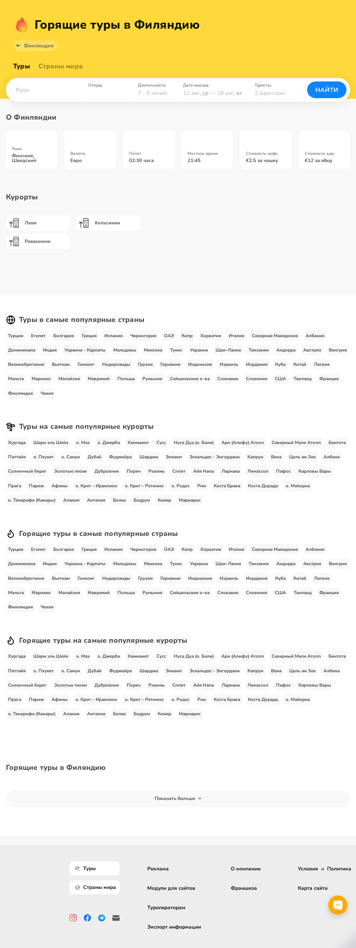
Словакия (227, 383)
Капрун (255, 461)
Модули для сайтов (171, 888)
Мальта (16, 383)
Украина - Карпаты (85, 354)
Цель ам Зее (302, 461)
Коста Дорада (263, 490)
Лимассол (257, 475)
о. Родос (180, 490)
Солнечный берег (27, 475)
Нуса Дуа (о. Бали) (194, 446)
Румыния (152, 383)
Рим (201, 490)
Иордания (256, 368)
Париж (36, 490)
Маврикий (99, 383)
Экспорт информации (174, 927)
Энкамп (174, 461)
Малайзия (69, 383)
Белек (119, 504)
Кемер (164, 504)
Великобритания (26, 368)
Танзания (259, 354)
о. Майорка (298, 490)
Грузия (145, 368)
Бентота (337, 446)
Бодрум (142, 504)
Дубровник (107, 475)
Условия (308, 868)
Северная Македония (275, 340)
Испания (113, 340)
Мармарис (190, 504)
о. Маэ (83, 446)
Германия (170, 368)
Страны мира (60, 70)
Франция (329, 383)
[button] (44, 94)
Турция (15, 340)
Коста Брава (227, 490)
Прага (14, 490)
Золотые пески (70, 475)
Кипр (187, 340)
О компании (246, 868)
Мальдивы (124, 354)
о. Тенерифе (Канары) (31, 504)
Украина (199, 354)
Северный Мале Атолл (296, 446)
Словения (256, 383)
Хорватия (210, 340)
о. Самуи (70, 461)
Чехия (47, 397)
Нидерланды (116, 368)
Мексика (153, 354)
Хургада (17, 446)
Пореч (134, 475)
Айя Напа (203, 475)
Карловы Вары (314, 475)
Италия (236, 340)
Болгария (63, 340)
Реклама (158, 868)
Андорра (285, 354)
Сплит (178, 475)
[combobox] (44, 94)
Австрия (312, 354)
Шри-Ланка (228, 354)
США (280, 383)
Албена (332, 461)
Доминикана (21, 354)
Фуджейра (120, 461)
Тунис (176, 354)
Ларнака (231, 475)
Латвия (321, 368)
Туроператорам (166, 907)
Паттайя (17, 461)
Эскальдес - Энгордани (215, 461)
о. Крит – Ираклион (96, 490)
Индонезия (200, 368)
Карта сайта (313, 888)
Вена (276, 461)
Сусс (161, 446)
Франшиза (244, 888)
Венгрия (338, 354)
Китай (299, 368)
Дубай (94, 461)
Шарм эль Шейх (50, 446)
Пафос (283, 475)
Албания (315, 340)
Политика (339, 868)
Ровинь (156, 475)
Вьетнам (61, 368)
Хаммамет (138, 446)
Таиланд (303, 383)
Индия (50, 354)
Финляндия (39, 49)
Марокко (41, 383)
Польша (126, 383)
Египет (38, 340)
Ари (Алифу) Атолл (243, 446)
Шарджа (149, 461)
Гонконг (86, 368)
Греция (89, 340)
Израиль (229, 368)
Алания (71, 504)
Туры (21, 70)
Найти (326, 94)
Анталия (96, 504)
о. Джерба (108, 446)
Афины (60, 490)
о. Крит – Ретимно (144, 490)
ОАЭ (169, 340)
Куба (280, 368)
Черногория (143, 340)
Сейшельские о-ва (190, 383)
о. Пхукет (43, 461)
